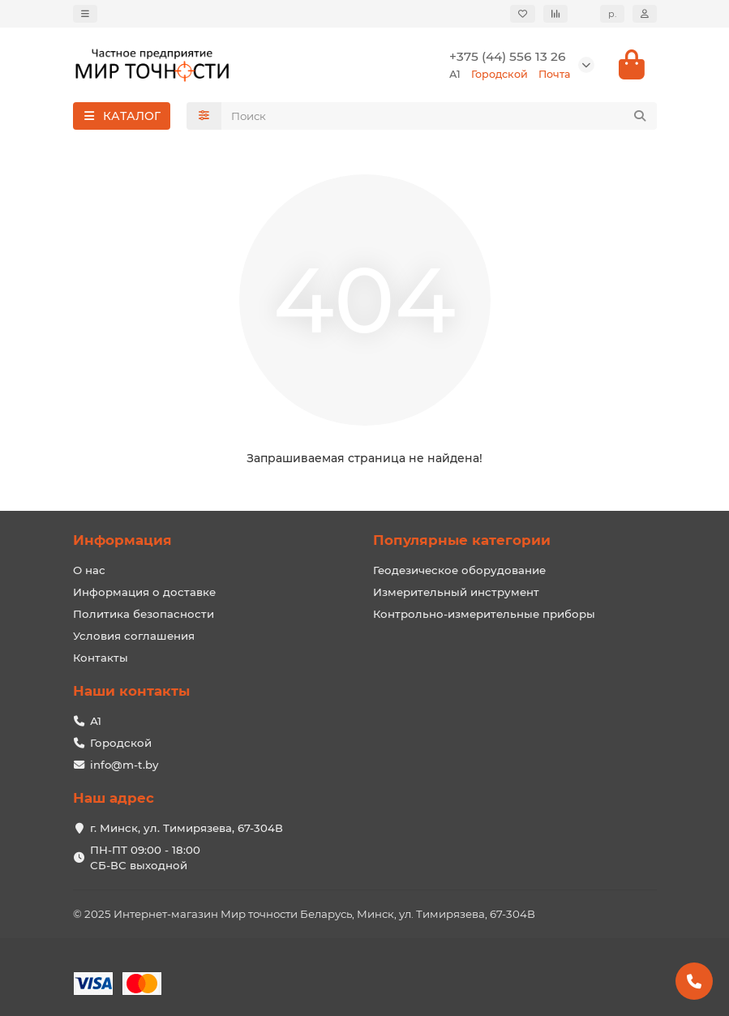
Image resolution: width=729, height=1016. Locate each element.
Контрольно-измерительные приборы (484, 613)
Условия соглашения (134, 635)
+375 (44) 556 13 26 (507, 56)
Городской (121, 742)
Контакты (100, 657)
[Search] (439, 116)
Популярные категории (462, 540)
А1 (95, 720)
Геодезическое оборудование (459, 570)
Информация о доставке (144, 591)
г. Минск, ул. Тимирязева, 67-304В (186, 827)
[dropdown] (85, 14)
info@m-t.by (124, 764)
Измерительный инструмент (456, 591)
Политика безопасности (143, 613)
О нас (89, 570)
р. (612, 13)
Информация (122, 540)
